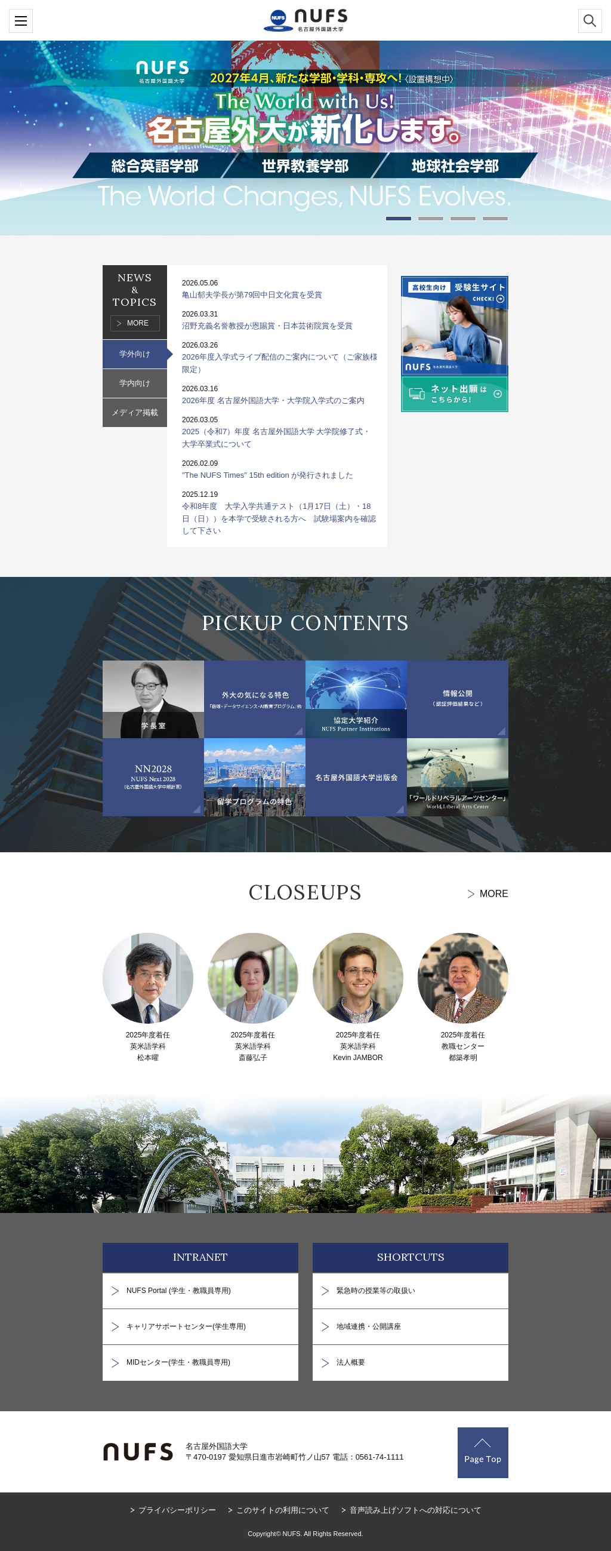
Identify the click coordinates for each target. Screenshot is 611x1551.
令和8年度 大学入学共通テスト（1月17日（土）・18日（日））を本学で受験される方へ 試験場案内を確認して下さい (279, 519)
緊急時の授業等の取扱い (376, 1290)
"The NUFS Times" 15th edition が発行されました (267, 475)
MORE (138, 323)
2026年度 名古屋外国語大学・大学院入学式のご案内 (273, 400)
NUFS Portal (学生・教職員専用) (178, 1290)
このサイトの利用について (282, 1510)
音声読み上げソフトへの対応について (416, 1510)
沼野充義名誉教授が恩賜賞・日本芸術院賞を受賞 (267, 325)
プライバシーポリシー (177, 1510)
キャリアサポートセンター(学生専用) (186, 1326)
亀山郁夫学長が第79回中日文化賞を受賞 (252, 294)
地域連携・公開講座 (369, 1326)
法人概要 (351, 1362)
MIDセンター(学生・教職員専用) (178, 1362)
